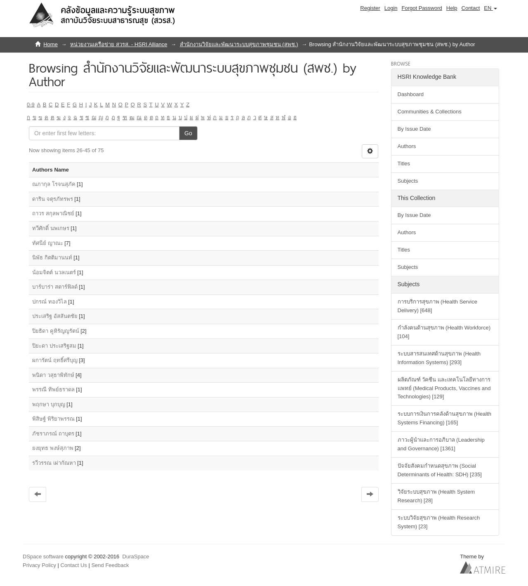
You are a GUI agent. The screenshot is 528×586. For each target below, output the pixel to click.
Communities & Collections (430, 111)
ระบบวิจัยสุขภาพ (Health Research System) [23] (439, 522)
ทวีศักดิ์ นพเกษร (50, 228)
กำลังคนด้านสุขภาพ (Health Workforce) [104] (444, 332)
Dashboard (411, 94)
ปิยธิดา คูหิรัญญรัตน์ (55, 331)
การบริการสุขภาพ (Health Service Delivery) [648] (437, 306)
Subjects (408, 181)
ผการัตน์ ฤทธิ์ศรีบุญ (55, 360)
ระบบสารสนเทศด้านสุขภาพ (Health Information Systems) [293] (439, 358)
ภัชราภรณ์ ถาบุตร (53, 434)
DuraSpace (136, 556)
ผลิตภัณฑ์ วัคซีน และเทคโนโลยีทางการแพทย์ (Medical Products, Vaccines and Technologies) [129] (444, 388)
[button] (490, 8)
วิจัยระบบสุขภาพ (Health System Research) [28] (436, 496)
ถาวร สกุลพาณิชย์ (53, 213)
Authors (407, 146)
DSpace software (43, 556)
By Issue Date (414, 129)
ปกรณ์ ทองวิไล (49, 302)
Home (50, 44)
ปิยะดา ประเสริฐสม (54, 346)
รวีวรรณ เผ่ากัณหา (54, 463)
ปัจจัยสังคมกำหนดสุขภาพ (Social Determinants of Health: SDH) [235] (440, 470)
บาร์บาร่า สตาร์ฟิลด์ (55, 287)
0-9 (31, 104)
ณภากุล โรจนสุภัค (53, 184)
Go (188, 133)
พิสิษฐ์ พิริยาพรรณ (53, 419)
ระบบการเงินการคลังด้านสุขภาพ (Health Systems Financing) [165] (445, 418)
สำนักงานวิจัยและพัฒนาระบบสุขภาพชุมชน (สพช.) (239, 44)
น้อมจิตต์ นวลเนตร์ (54, 272)
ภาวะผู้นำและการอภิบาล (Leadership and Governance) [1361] (441, 444)
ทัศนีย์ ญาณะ (47, 243)
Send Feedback (110, 565)
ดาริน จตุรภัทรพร (52, 199)
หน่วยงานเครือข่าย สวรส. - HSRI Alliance (118, 44)
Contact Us (74, 565)
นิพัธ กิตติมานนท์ (52, 257)
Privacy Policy (39, 565)
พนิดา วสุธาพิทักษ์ (53, 375)
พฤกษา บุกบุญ (48, 404)
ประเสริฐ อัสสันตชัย (55, 316)
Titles (404, 163)
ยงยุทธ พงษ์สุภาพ (52, 448)
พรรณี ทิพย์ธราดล (53, 389)
